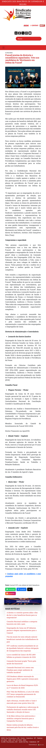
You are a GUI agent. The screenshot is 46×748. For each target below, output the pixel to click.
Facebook (21, 589)
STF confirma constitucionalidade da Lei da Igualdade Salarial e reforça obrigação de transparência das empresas (23, 648)
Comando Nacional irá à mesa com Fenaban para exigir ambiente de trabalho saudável (20, 669)
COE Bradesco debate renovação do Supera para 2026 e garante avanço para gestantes (22, 678)
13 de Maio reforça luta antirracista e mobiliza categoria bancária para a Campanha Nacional (21, 718)
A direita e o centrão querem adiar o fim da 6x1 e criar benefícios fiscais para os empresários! (22, 615)
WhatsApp (10, 589)
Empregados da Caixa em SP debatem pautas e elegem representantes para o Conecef (22, 630)
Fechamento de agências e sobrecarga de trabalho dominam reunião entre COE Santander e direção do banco (22, 709)
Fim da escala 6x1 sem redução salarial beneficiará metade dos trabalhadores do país (22, 639)
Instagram (10, 593)
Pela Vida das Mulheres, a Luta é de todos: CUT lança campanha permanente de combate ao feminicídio (23, 694)
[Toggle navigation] (3, 47)
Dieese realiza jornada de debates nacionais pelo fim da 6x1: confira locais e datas (23, 727)
